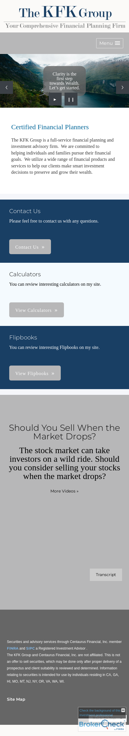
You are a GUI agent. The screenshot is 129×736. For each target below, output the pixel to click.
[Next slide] (122, 87)
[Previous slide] (6, 87)
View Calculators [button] (33, 310)
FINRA (12, 648)
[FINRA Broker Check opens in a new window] (102, 719)
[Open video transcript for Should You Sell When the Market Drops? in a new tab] (106, 575)
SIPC (30, 648)
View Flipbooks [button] (32, 373)
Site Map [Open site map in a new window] (16, 699)
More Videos (64, 491)
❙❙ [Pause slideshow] (71, 99)
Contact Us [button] (27, 247)
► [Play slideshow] (55, 99)
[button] (109, 43)
